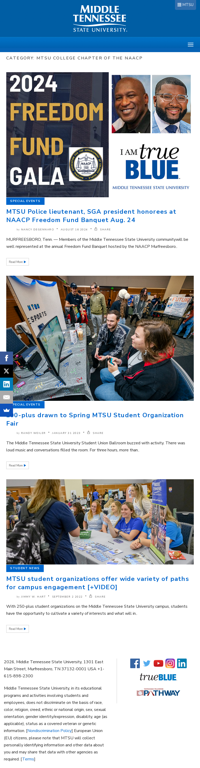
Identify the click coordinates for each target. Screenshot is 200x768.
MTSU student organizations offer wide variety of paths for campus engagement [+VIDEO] (97, 583)
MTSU (187, 4)
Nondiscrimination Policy (49, 731)
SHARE (102, 229)
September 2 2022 (67, 597)
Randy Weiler (33, 433)
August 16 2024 (74, 229)
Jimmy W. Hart (33, 597)
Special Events (25, 201)
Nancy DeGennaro (37, 229)
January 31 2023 (66, 433)
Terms (28, 759)
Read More (16, 262)
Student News (25, 568)
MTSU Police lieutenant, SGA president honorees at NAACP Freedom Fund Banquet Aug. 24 (91, 215)
